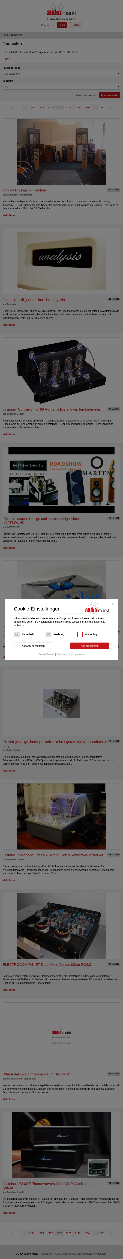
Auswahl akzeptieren (33, 645)
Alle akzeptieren (90, 645)
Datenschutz (63, 654)
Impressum (78, 654)
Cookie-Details (46, 654)
